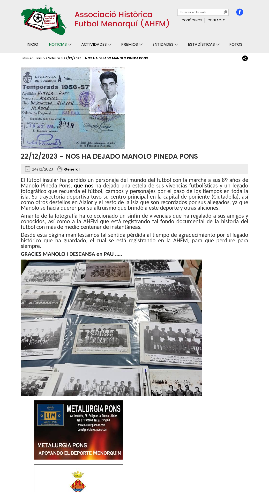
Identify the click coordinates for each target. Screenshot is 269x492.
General (72, 169)
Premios (129, 44)
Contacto (216, 20)
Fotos (235, 44)
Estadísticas (201, 44)
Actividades (94, 44)
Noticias (58, 44)
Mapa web (96, 474)
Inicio (32, 44)
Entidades (162, 44)
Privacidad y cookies (39, 474)
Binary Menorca (235, 474)
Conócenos (192, 20)
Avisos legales (72, 474)
